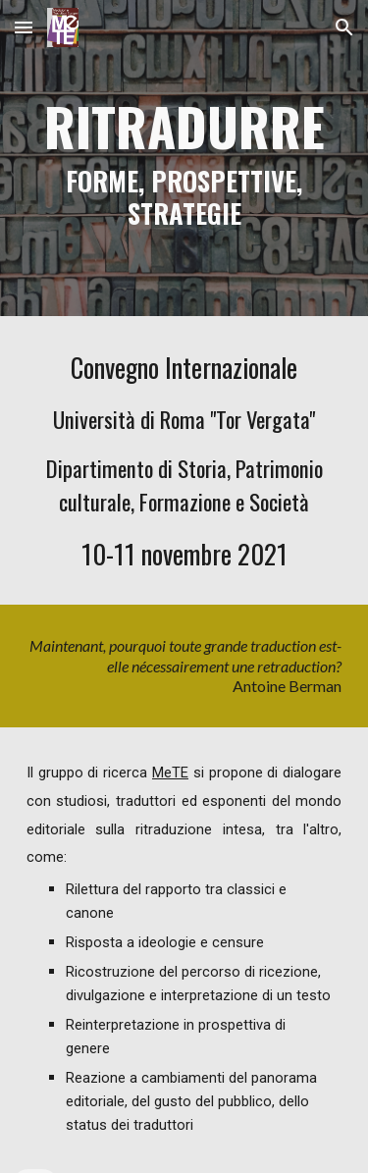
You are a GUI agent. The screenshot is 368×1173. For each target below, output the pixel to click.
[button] (23, 27)
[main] (184, 158)
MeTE (170, 772)
